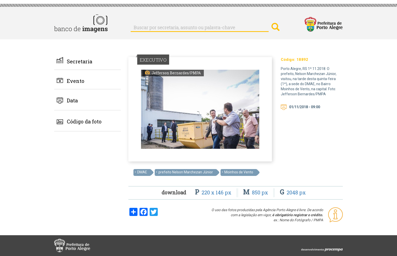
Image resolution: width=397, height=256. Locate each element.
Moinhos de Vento (238, 172)
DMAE (142, 172)
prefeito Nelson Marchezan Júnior (185, 172)
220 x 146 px (214, 192)
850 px (256, 192)
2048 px (293, 192)
